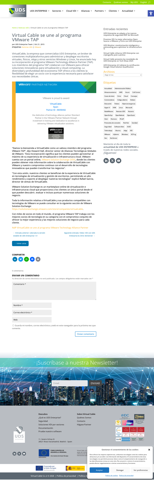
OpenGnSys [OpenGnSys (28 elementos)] (108, 115)
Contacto (107, 2)
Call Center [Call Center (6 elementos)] (136, 92)
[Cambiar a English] (143, 2)
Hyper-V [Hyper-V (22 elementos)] (107, 108)
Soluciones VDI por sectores (51, 425)
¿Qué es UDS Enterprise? (49, 418)
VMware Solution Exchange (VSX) (58, 159)
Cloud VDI (71, 10)
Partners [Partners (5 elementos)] (114, 119)
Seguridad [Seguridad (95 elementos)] (107, 127)
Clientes (113, 10)
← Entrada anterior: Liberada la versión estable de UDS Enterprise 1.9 (29, 234)
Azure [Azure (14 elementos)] (127, 92)
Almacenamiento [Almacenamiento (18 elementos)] (110, 92)
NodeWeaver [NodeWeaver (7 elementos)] (108, 111)
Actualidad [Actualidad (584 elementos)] (108, 88)
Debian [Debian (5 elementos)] (132, 100)
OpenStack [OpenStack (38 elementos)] (131, 115)
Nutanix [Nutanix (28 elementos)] (131, 111)
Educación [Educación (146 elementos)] (108, 104)
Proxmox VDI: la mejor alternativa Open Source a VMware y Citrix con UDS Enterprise (122, 40)
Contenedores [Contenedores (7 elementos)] (109, 100)
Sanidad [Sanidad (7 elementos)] (134, 123)
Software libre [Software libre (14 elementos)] (119, 127)
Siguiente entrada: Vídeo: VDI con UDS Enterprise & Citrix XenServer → (79, 234)
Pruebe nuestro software (49, 432)
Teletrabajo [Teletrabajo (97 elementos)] (108, 130)
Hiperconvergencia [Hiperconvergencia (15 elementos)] (128, 104)
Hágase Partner (84, 425)
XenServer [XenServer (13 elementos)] (113, 138)
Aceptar (99, 470)
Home (14, 28)
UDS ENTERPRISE (38, 10)
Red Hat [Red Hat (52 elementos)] (126, 123)
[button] (151, 13)
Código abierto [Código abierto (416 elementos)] (122, 100)
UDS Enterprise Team (23, 44)
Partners (99, 10)
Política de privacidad (126, 475)
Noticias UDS (24, 28)
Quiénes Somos (84, 418)
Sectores (56, 10)
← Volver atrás (20, 243)
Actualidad (127, 10)
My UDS (134, 2)
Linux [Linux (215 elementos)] (121, 108)
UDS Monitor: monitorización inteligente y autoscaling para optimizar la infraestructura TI (122, 47)
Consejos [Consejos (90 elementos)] (134, 96)
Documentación (45, 428)
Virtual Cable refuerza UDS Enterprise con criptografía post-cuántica (121, 54)
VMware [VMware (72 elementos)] (107, 134)
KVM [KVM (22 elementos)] (114, 108)
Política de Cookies (87, 476)
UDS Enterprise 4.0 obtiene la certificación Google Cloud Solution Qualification (121, 66)
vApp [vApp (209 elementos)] (125, 130)
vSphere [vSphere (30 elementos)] (116, 134)
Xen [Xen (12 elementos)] (105, 138)
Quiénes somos (121, 2)
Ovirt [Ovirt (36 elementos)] (106, 119)
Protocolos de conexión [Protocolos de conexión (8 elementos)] (112, 123)
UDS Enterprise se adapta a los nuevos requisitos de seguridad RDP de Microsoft (121, 34)
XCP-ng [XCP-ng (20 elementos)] (133, 134)
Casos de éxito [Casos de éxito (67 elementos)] (109, 96)
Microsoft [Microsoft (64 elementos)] (129, 108)
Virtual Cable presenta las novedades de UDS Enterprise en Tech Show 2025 (120, 60)
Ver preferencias (141, 470)
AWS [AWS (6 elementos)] (120, 92)
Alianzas (85, 10)
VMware (37, 47)
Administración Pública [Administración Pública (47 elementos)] (123, 88)
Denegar (120, 470)
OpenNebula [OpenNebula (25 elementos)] (120, 115)
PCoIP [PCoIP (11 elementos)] (122, 119)
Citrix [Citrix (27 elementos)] (119, 96)
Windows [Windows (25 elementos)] (125, 134)
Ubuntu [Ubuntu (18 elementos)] (118, 130)
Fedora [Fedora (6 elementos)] (117, 104)
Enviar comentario (84, 334)
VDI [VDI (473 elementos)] (131, 130)
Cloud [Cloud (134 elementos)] (126, 96)
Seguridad (43, 421)
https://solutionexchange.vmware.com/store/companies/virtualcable (47, 209)
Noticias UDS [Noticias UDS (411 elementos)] (120, 111)
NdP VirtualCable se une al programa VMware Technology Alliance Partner (50, 227)
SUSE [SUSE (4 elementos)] (129, 127)
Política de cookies (111, 475)
